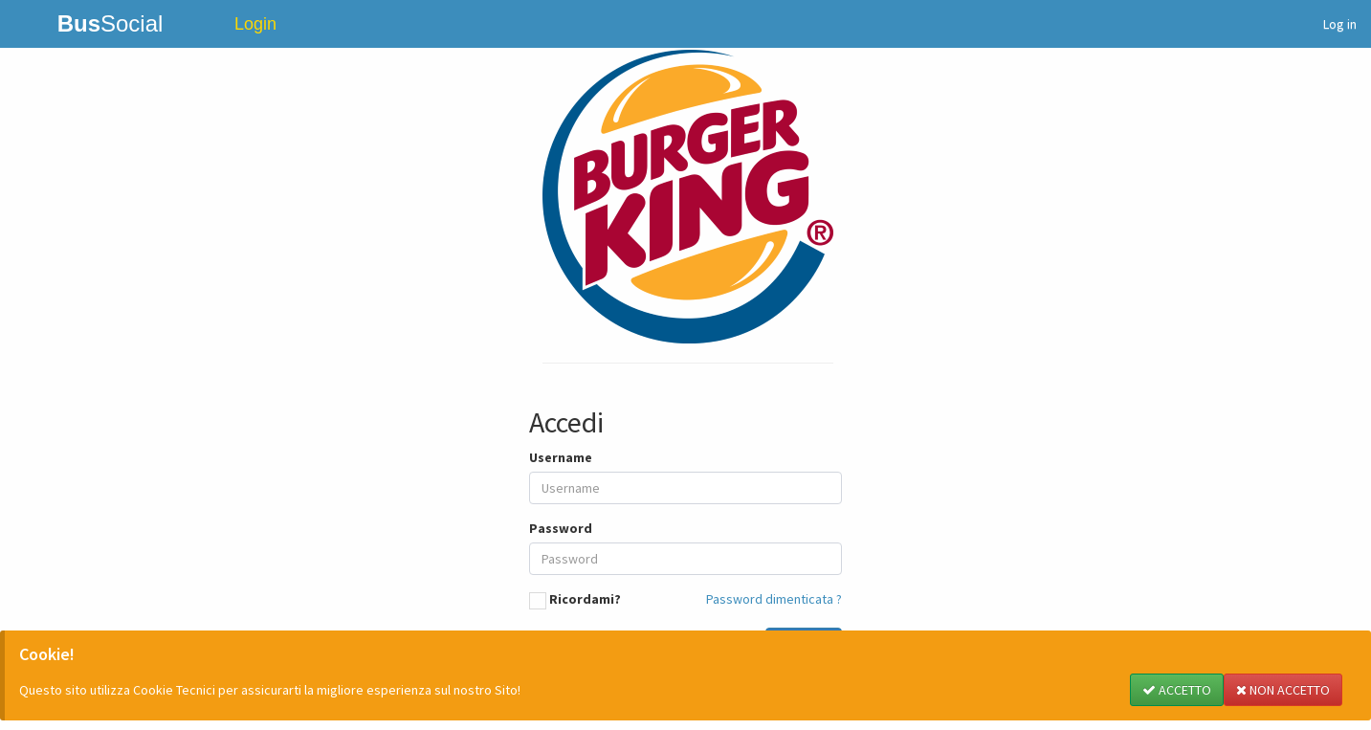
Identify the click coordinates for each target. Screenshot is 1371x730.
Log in (1340, 24)
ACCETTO (1176, 689)
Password (560, 528)
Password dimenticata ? (774, 599)
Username (560, 457)
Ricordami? (585, 599)
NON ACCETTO (1283, 689)
